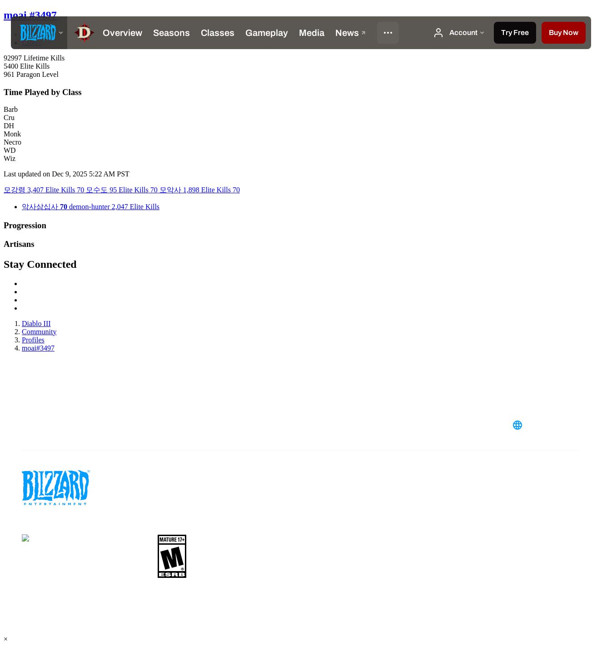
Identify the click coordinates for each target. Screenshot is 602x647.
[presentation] (39, 32)
